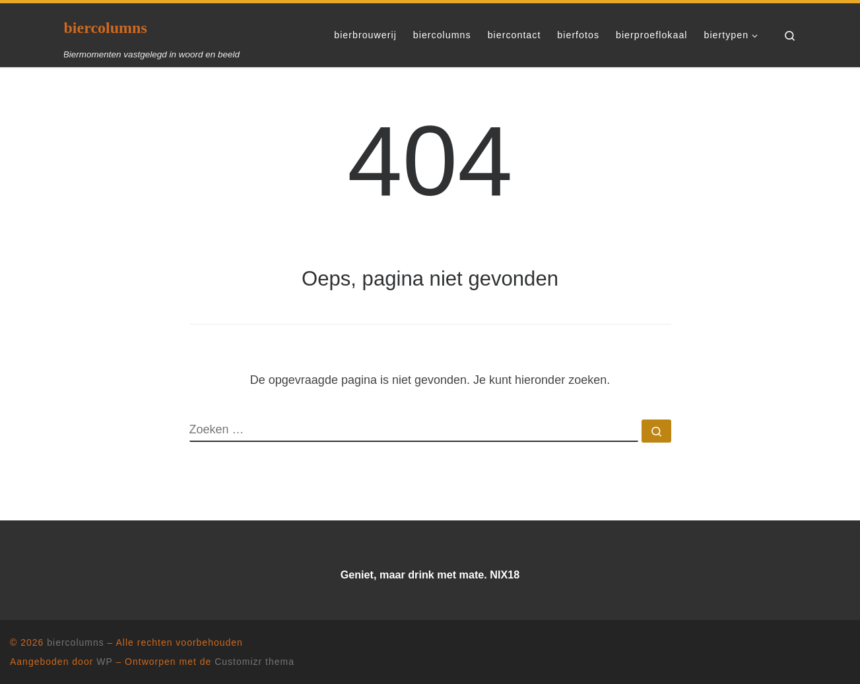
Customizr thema (254, 661)
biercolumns (75, 642)
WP (104, 661)
